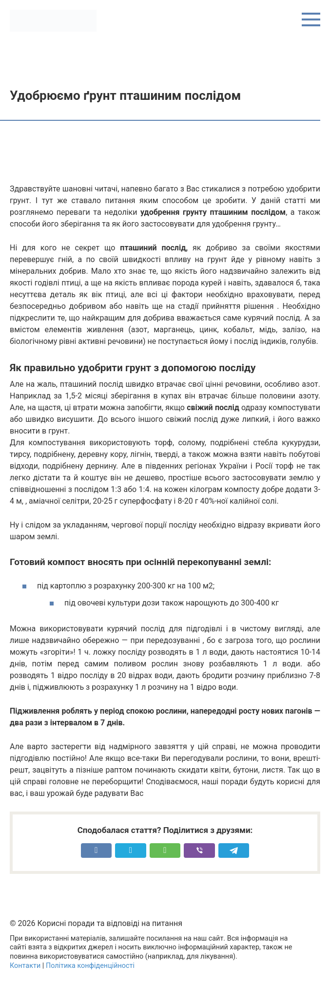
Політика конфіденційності (90, 966)
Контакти (25, 966)
